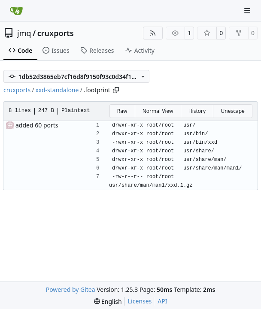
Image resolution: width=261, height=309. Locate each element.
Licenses (140, 301)
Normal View (158, 111)
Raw (122, 111)
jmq (24, 33)
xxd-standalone (57, 90)
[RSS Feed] (153, 33)
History (197, 111)
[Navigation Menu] (248, 10)
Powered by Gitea (70, 289)
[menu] (108, 301)
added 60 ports (36, 125)
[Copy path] (116, 90)
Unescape (232, 111)
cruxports (55, 33)
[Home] (16, 10)
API (162, 301)
